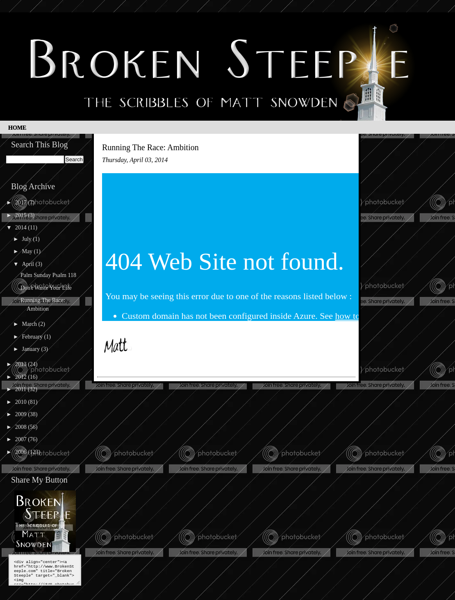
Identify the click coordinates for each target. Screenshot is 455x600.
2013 (21, 364)
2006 (21, 452)
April (28, 264)
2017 (21, 202)
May (28, 251)
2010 (21, 402)
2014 (21, 227)
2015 (21, 215)
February (33, 337)
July (27, 239)
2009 (21, 414)
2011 (21, 389)
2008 (21, 427)
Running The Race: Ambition (150, 147)
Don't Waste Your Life (46, 288)
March (30, 324)
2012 (21, 377)
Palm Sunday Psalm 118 (48, 275)
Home (17, 128)
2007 (21, 439)
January (31, 349)
